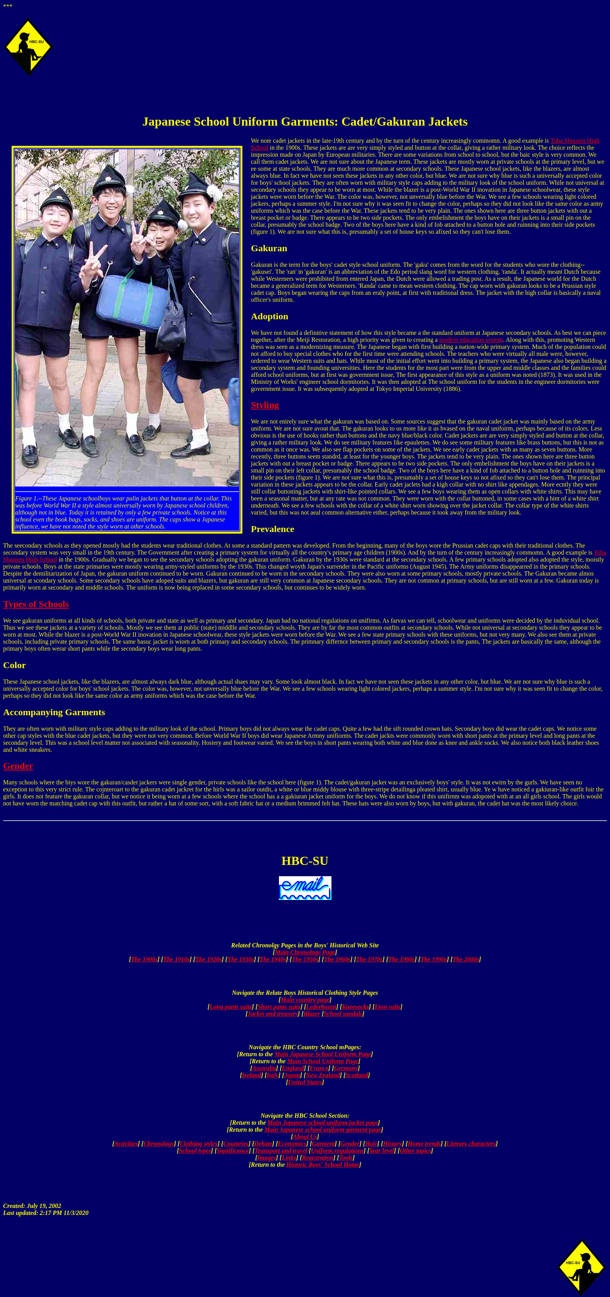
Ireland (251, 1075)
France (319, 1068)
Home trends (424, 1143)
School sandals (343, 1013)
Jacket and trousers (273, 1013)
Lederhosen (321, 1006)
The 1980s (401, 959)
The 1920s (208, 959)
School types (195, 1150)
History (392, 1143)
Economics (292, 1143)
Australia (264, 1068)
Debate (263, 1143)
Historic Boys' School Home (322, 1164)
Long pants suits (231, 1006)
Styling (265, 405)
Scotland (356, 1075)
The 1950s (305, 959)
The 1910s (176, 959)
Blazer (311, 1013)
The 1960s (337, 959)
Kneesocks (355, 1006)
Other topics (415, 1150)
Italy (273, 1075)
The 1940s (272, 959)
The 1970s (369, 959)
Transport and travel (280, 1150)
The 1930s (241, 959)
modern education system (471, 339)
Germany (346, 1068)
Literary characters (471, 1143)
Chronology (159, 1143)
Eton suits (387, 1006)
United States (305, 1082)
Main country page (304, 999)
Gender (18, 766)
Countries (236, 1143)
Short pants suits (279, 1006)
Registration (317, 1157)
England (293, 1068)
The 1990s (434, 959)
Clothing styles (198, 1143)
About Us (305, 1136)
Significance (233, 1150)
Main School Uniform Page (322, 1061)
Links (289, 1157)
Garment (323, 1143)
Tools (346, 1157)
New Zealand (323, 1075)
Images (266, 1157)
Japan (292, 1075)
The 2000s (465, 959)
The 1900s (144, 959)
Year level (381, 1150)
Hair (371, 1143)
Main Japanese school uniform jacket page (323, 1122)
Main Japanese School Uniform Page (323, 1054)
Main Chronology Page (305, 952)
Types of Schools (36, 604)
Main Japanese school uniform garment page (323, 1129)
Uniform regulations (337, 1150)
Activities (126, 1143)
